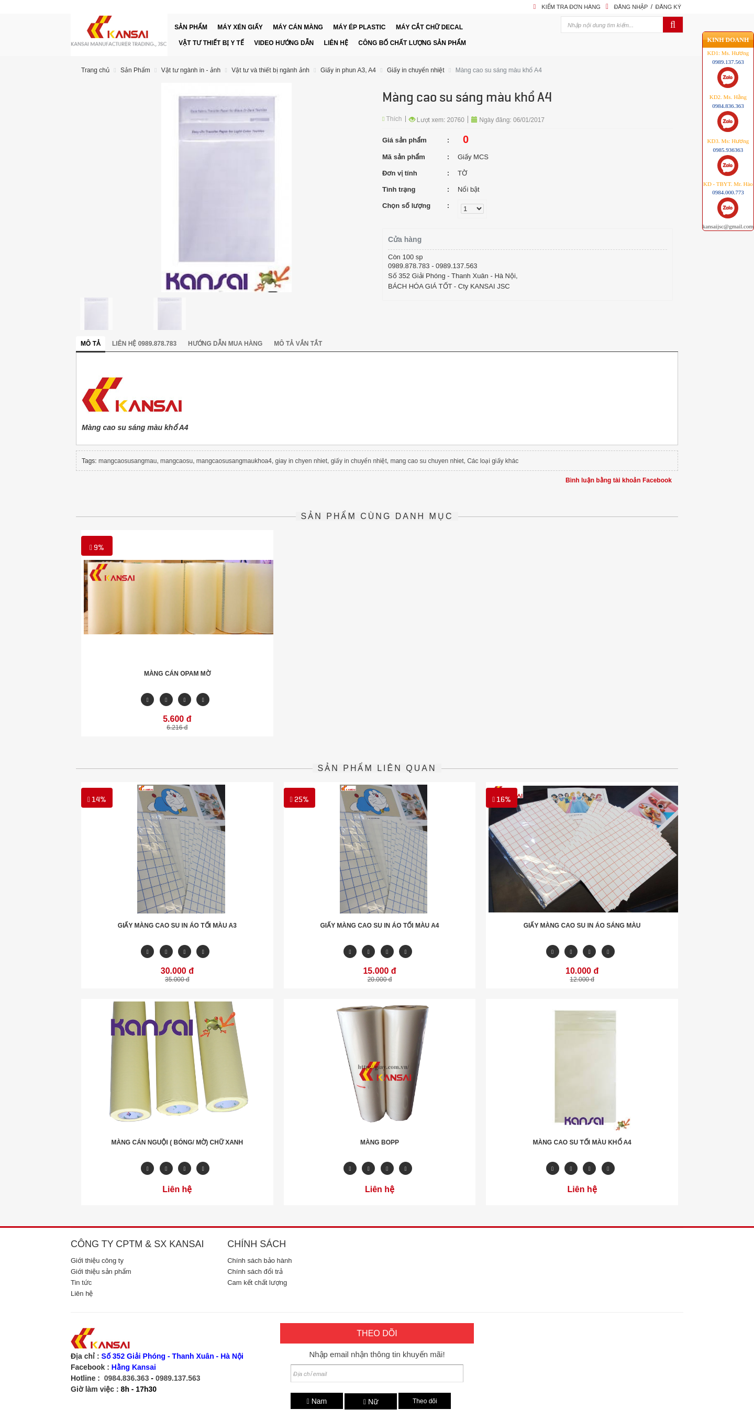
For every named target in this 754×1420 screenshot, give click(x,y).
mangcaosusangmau (127, 461)
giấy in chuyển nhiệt (359, 461)
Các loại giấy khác (492, 461)
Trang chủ (95, 70)
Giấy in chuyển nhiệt (416, 70)
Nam (317, 1401)
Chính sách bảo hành (259, 1260)
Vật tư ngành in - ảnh (190, 70)
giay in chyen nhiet (301, 461)
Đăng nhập (631, 7)
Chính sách (256, 1244)
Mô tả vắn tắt (298, 343)
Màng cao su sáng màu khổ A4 (499, 70)
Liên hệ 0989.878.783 (144, 343)
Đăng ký (668, 7)
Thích (392, 119)
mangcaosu (176, 461)
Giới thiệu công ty (97, 1260)
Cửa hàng (405, 239)
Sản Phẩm (135, 70)
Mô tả (91, 343)
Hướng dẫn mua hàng (225, 343)
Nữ (370, 1401)
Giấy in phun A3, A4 (348, 70)
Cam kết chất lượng (257, 1282)
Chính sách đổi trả (255, 1271)
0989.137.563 (178, 1378)
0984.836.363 (126, 1378)
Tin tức (81, 1282)
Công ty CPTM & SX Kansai (137, 1244)
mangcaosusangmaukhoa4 (234, 461)
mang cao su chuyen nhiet (426, 461)
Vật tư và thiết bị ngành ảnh (270, 70)
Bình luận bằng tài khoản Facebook (619, 480)
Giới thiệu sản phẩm (101, 1271)
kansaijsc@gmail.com (728, 225)
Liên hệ (82, 1293)
